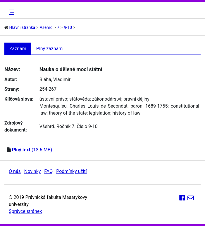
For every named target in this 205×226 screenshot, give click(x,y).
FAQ (48, 171)
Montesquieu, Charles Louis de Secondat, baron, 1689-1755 (103, 106)
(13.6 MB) (32, 150)
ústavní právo (53, 99)
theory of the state (68, 113)
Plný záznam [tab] (49, 48)
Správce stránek (25, 211)
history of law (127, 113)
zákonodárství (106, 99)
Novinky (32, 171)
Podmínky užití (71, 171)
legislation (99, 113)
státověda (79, 99)
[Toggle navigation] (10, 12)
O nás (15, 171)
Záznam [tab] (17, 48)
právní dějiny (136, 99)
